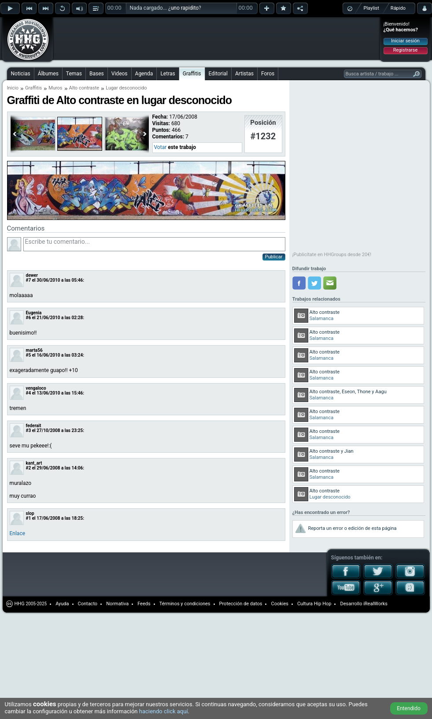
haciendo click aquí (163, 711)
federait (33, 425)
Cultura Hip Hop (314, 604)
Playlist (371, 8)
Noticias (20, 74)
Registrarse (405, 50)
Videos (119, 74)
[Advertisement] (111, 32)
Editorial (218, 74)
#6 (28, 317)
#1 (28, 518)
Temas (74, 74)
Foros (267, 74)
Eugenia (34, 312)
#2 (28, 468)
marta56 (34, 350)
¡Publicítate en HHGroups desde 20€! (332, 254)
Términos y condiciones (184, 604)
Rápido (398, 8)
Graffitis (192, 74)
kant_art (34, 463)
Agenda (144, 74)
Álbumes (48, 74)
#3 (28, 430)
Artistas (244, 74)
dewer (32, 275)
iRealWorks (375, 604)
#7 (28, 280)
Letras (167, 74)
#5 (28, 355)
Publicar (274, 257)
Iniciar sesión (405, 41)
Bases (96, 74)
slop (30, 513)
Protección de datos (240, 604)
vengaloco (36, 388)
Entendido (409, 708)
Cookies (279, 604)
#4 (28, 393)
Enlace (18, 533)
